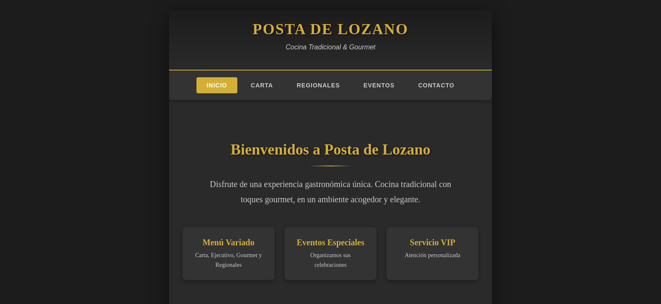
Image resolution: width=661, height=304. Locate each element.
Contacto (436, 85)
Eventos (379, 85)
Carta (262, 85)
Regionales (318, 85)
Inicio (217, 85)
